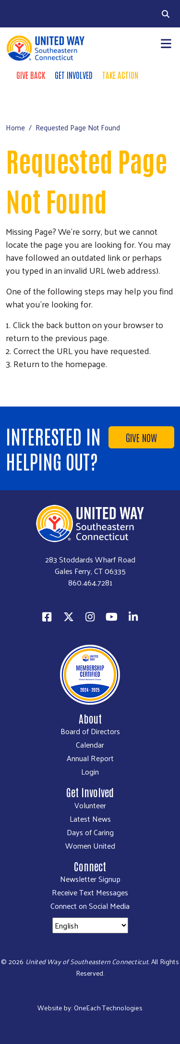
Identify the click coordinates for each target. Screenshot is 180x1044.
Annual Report (90, 758)
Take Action (120, 74)
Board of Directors (90, 731)
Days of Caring (90, 832)
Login (90, 771)
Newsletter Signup (90, 879)
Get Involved (74, 74)
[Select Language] (90, 925)
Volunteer (90, 805)
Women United (90, 846)
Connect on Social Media (90, 906)
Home (15, 127)
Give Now (141, 437)
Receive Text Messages (90, 892)
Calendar (90, 744)
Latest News (90, 819)
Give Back (30, 74)
